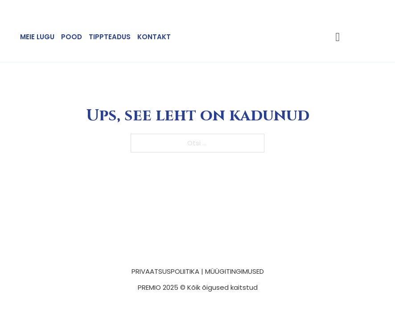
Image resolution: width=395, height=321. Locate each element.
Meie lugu (37, 36)
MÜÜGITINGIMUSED (234, 271)
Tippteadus (110, 36)
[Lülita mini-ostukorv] (338, 37)
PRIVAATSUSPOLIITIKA (165, 271)
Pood (71, 36)
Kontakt (154, 36)
